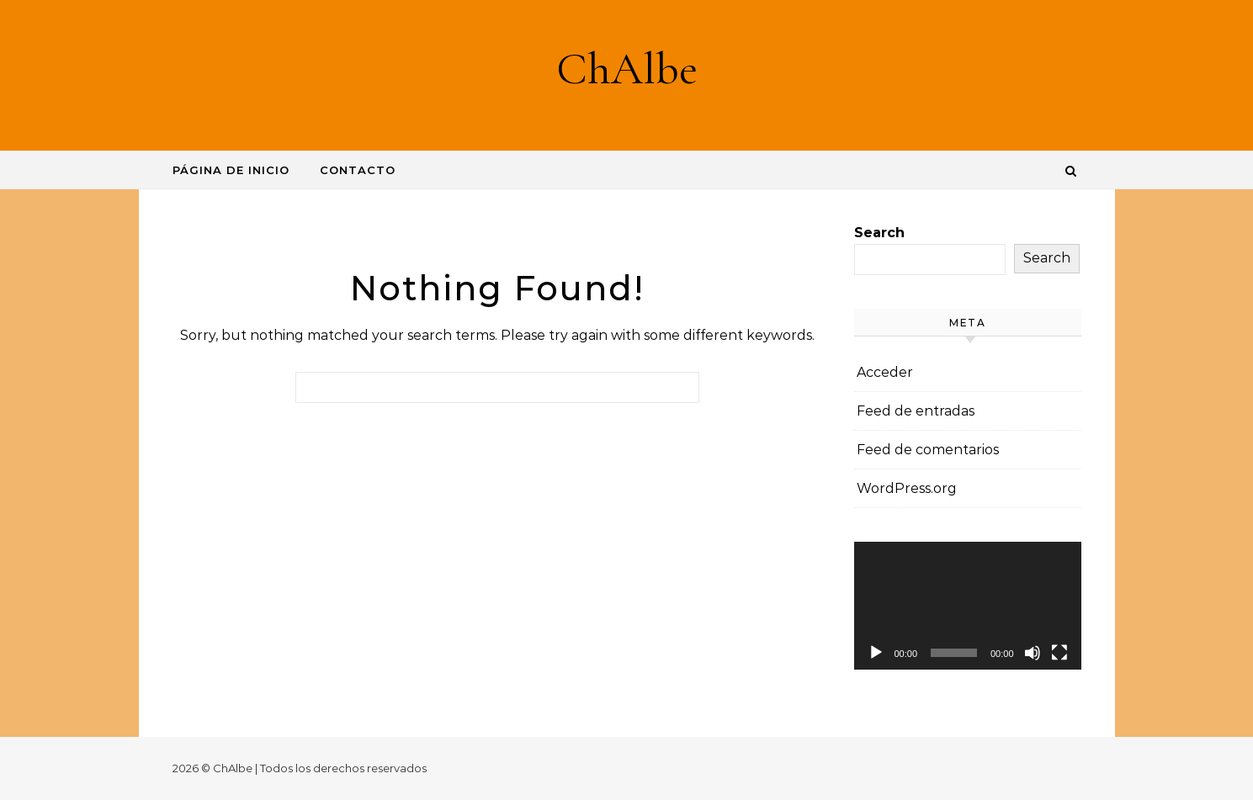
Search (879, 233)
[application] (967, 606)
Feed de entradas (915, 411)
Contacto (358, 170)
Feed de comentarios (928, 450)
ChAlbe (627, 68)
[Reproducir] (876, 652)
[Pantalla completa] (1059, 652)
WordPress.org (907, 488)
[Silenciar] (1032, 652)
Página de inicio (231, 170)
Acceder (885, 372)
